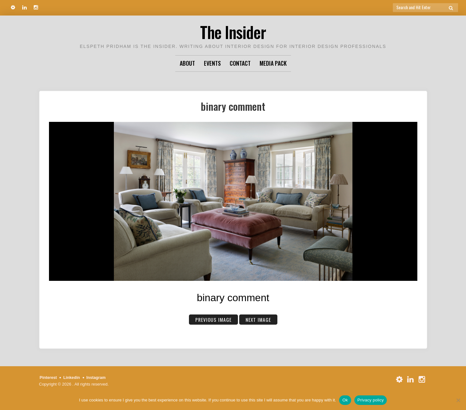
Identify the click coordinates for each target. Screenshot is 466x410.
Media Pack (273, 63)
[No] (458, 400)
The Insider (233, 31)
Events (212, 63)
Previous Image (213, 319)
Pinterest (49, 377)
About (187, 63)
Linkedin (72, 377)
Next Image (259, 319)
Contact (240, 63)
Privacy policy (371, 400)
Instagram (97, 377)
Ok (345, 400)
